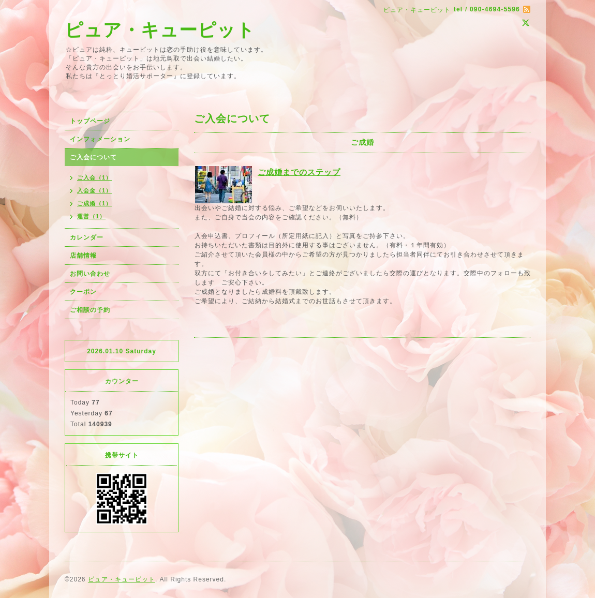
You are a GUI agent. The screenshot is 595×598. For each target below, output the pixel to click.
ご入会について (93, 157)
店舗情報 (83, 255)
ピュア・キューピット (160, 30)
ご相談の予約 (90, 309)
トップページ (90, 121)
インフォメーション (100, 139)
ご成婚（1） (94, 203)
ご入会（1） (94, 177)
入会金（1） (94, 190)
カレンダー (86, 237)
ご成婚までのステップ (299, 172)
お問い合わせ (90, 273)
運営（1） (91, 216)
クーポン (83, 291)
